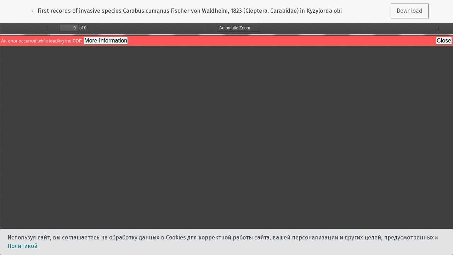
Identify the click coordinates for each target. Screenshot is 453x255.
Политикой (22, 246)
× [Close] (436, 238)
